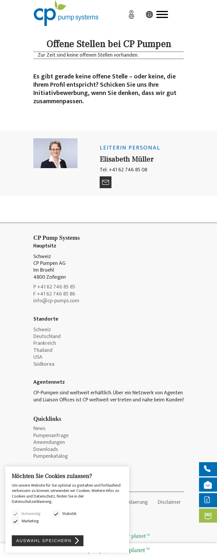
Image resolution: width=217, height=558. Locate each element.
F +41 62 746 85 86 (54, 294)
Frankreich (44, 343)
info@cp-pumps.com (56, 301)
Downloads (45, 449)
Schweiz (42, 329)
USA (37, 357)
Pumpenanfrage (51, 435)
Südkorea (43, 364)
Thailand (42, 350)
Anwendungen (49, 442)
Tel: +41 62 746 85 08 (123, 169)
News (39, 428)
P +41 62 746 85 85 (54, 287)
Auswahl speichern (44, 540)
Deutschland (47, 336)
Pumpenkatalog (50, 456)
